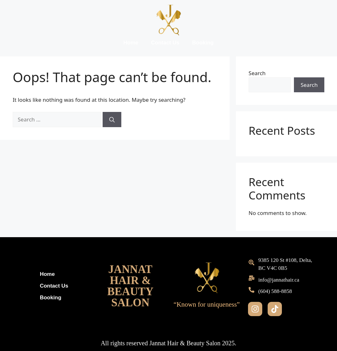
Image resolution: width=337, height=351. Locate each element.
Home (131, 43)
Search (257, 73)
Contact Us (165, 43)
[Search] (112, 119)
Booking (202, 43)
